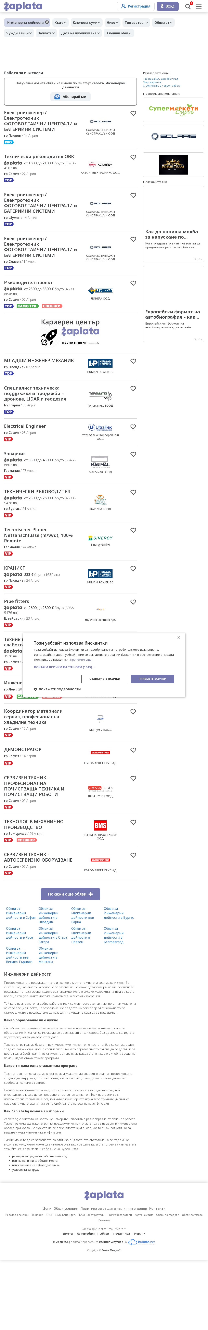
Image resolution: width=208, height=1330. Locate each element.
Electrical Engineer (27, 466)
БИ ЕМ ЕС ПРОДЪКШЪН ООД (100, 898)
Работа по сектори (17, 1285)
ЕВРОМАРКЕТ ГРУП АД (100, 822)
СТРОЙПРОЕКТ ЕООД (100, 751)
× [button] (178, 637)
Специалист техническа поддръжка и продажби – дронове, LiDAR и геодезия (39, 433)
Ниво (116, 22)
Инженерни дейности (25, 22)
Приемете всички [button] (151, 679)
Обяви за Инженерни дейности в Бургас (119, 982)
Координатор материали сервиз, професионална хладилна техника (37, 775)
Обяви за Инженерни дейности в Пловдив (48, 985)
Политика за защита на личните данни (115, 1278)
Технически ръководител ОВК (38, 168)
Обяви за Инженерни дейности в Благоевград (114, 1005)
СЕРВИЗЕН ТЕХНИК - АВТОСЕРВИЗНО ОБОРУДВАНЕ (30, 923)
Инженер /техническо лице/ (33, 738)
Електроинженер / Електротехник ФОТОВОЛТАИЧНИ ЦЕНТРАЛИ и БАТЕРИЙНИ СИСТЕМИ (37, 125)
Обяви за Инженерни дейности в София (21, 982)
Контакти (164, 1278)
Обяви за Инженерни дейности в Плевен (81, 1005)
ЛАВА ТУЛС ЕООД (100, 856)
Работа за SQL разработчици (160, 78)
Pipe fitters (18, 651)
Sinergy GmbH (100, 593)
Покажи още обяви (70, 963)
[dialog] (104, 665)
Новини (142, 1303)
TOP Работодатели (119, 1285)
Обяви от (171, 22)
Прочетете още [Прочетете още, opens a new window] (81, 659)
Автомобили (85, 1303)
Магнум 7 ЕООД (100, 788)
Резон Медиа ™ (111, 1320)
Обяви (104, 1303)
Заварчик (16, 494)
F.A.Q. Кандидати (65, 1285)
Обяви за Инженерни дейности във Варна (82, 985)
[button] (104, 667)
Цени (40, 1278)
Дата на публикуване (84, 33)
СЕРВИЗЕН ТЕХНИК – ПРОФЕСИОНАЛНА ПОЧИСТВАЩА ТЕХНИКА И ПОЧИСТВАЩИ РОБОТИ (38, 846)
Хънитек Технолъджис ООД (100, 705)
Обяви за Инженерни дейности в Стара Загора (53, 1005)
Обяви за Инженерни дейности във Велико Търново (19, 1025)
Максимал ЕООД (100, 513)
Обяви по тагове (192, 1285)
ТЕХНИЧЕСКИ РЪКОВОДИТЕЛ (24, 536)
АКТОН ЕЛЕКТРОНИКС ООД (100, 184)
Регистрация (135, 6)
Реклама (104, 1290)
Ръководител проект (32, 314)
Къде (60, 22)
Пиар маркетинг (152, 82)
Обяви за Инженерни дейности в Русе (19, 1002)
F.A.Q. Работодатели (91, 1285)
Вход (167, 6)
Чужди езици (18, 33)
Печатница (123, 1303)
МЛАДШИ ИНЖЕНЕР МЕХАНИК (30, 396)
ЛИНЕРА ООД (100, 330)
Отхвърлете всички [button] (101, 679)
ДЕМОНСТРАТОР (25, 809)
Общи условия (61, 1278)
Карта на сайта (144, 1285)
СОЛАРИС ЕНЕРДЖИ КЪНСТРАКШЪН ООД (100, 135)
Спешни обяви (125, 33)
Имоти (65, 1303)
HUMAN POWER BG (100, 407)
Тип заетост (142, 22)
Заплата (48, 33)
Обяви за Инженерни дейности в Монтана (48, 1025)
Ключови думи (88, 22)
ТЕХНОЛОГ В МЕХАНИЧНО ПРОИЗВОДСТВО (38, 886)
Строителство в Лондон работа (162, 85)
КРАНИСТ (16, 618)
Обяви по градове (167, 1285)
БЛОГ (49, 1285)
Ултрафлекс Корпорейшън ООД (100, 477)
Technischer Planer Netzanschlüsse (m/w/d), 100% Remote (35, 584)
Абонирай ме (74, 96)
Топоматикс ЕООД (100, 445)
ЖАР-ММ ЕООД (100, 554)
